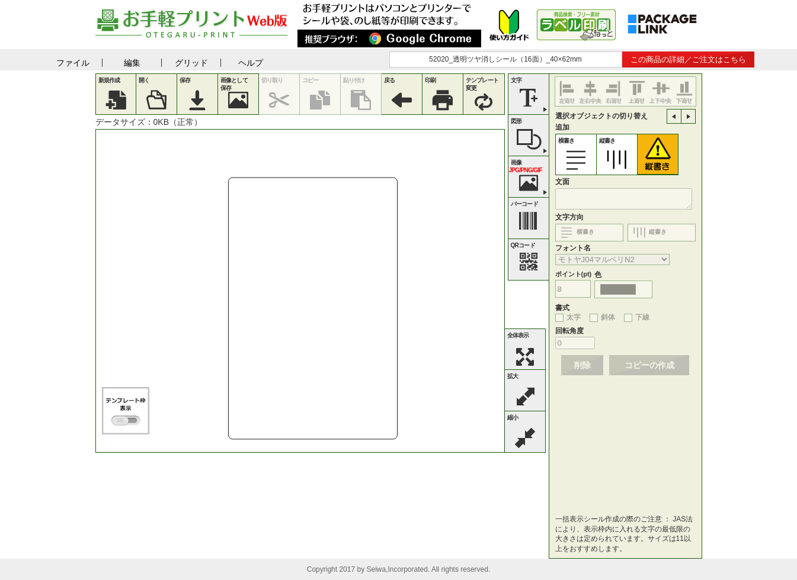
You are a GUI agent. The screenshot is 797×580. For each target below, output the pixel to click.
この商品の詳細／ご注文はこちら (688, 59)
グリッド (191, 63)
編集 (132, 63)
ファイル (72, 63)
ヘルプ (250, 63)
